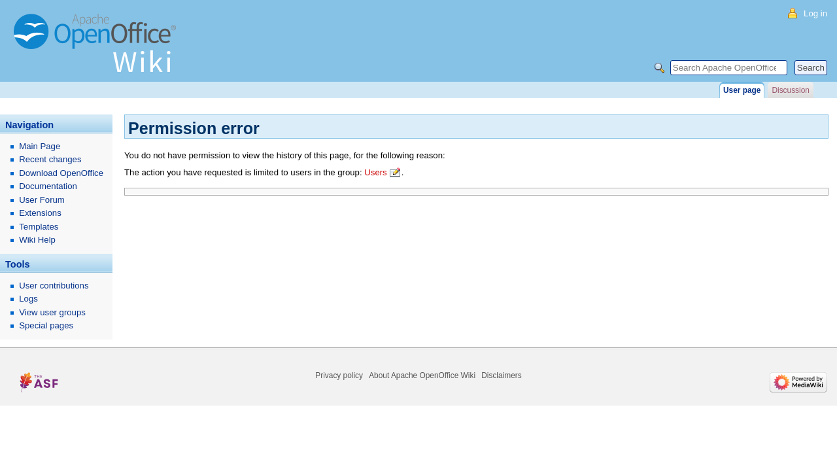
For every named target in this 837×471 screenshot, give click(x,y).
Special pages (46, 325)
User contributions (53, 285)
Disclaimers (501, 375)
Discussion (790, 90)
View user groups (52, 312)
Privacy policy (339, 375)
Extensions (40, 213)
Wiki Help (37, 240)
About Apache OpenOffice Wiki (422, 375)
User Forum (42, 200)
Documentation (48, 186)
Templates (38, 227)
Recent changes (50, 159)
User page (741, 90)
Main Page (39, 146)
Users (375, 172)
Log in (815, 13)
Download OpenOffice (61, 173)
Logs (28, 299)
